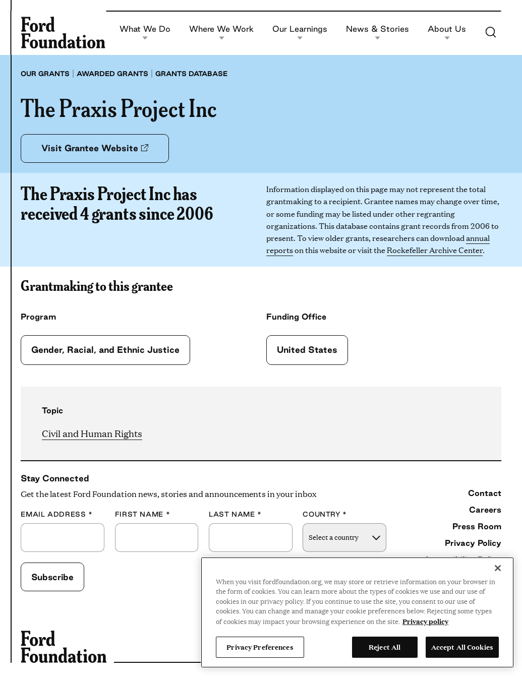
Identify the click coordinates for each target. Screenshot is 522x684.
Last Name (235, 514)
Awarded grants (112, 74)
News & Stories (377, 32)
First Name (142, 514)
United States (307, 349)
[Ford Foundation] (63, 32)
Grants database (191, 74)
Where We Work (221, 32)
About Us (447, 32)
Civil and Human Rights (92, 433)
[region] (357, 612)
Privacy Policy (473, 542)
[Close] (498, 568)
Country (325, 514)
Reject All (384, 647)
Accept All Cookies (462, 647)
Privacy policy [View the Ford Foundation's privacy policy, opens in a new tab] (425, 621)
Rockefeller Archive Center (435, 250)
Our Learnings (299, 32)
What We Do (145, 32)
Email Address (56, 514)
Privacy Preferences (259, 647)
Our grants (45, 74)
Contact (484, 493)
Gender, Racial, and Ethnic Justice (105, 349)
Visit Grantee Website (94, 148)
